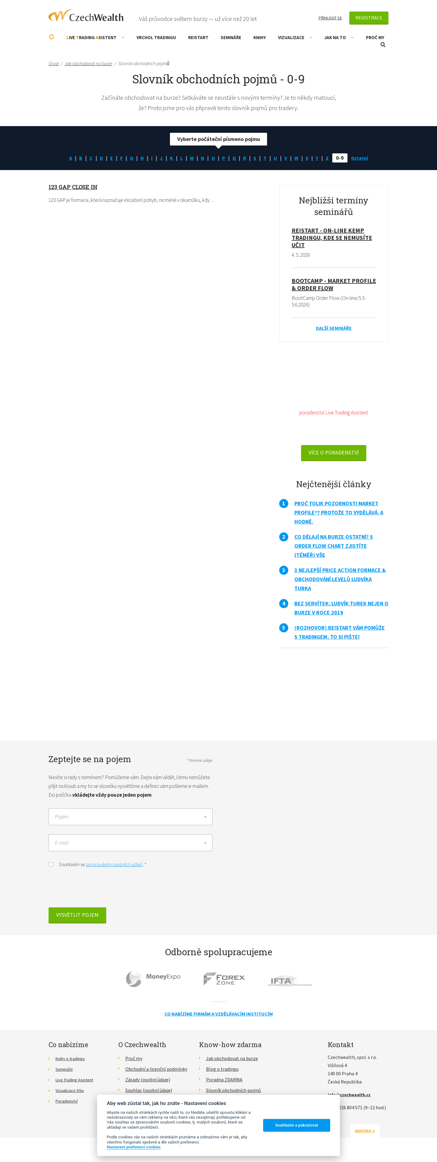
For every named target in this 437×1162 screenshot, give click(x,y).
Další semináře (334, 329)
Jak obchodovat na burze (232, 1063)
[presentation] (95, 894)
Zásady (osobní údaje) (147, 1083)
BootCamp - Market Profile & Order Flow (334, 284)
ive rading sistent (95, 37)
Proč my (375, 37)
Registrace (368, 18)
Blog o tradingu (222, 1073)
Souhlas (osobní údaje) (148, 1094)
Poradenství (68, 1105)
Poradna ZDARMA (224, 1083)
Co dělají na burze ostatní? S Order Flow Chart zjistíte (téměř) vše (333, 548)
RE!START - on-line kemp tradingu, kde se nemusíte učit (332, 237)
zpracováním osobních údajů (114, 869)
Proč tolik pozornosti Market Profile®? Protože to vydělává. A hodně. (338, 515)
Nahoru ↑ (374, 1135)
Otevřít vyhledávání (383, 44)
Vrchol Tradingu (156, 37)
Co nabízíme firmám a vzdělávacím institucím (218, 1018)
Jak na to (339, 37)
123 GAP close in (75, 187)
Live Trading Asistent (77, 1083)
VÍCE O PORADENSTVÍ (334, 455)
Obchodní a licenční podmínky (156, 1073)
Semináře (231, 37)
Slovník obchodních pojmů (233, 1094)
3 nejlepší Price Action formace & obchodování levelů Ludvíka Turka (340, 581)
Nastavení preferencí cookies (134, 1146)
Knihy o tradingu (73, 1063)
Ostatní (363, 157)
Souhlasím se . (98, 868)
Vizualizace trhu (72, 1094)
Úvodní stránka (51, 36)
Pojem (62, 820)
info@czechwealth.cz (352, 1099)
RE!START (198, 37)
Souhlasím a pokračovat (296, 1125)
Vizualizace (295, 37)
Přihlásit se (330, 18)
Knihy (259, 37)
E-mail (62, 846)
